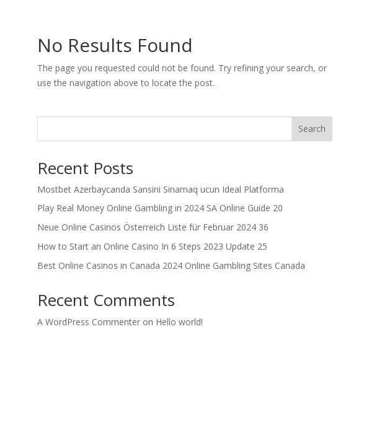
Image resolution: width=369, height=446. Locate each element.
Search (312, 128)
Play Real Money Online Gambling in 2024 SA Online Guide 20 (160, 208)
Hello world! (179, 322)
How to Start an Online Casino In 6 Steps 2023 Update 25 (152, 246)
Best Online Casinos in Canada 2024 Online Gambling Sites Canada (171, 265)
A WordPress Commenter (88, 322)
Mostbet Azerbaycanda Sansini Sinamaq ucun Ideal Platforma (160, 189)
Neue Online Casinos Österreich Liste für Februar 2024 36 (153, 227)
